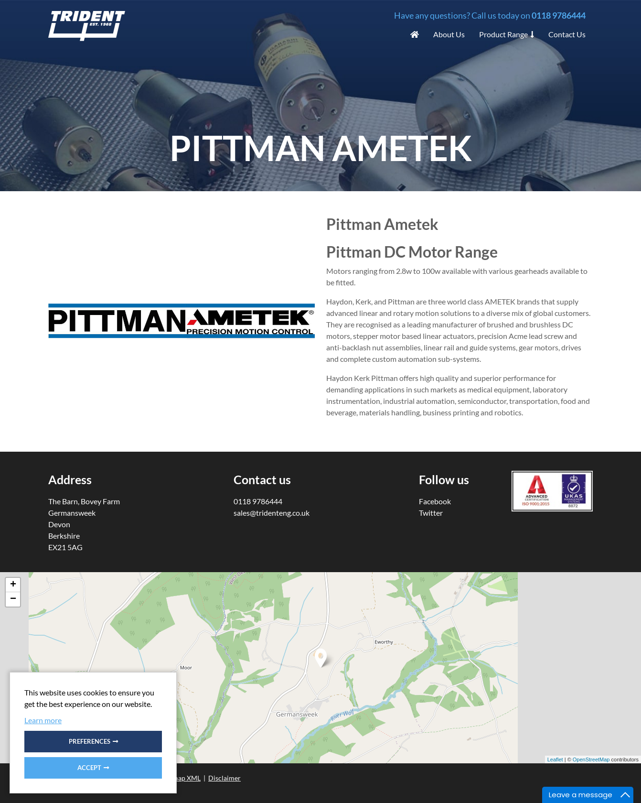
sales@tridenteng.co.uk (272, 512)
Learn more (43, 720)
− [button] (13, 599)
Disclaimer (224, 778)
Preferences (89, 741)
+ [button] (13, 585)
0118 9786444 (559, 15)
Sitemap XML (181, 778)
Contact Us (567, 34)
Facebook (435, 501)
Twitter (431, 512)
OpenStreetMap (591, 759)
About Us (449, 34)
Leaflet (555, 759)
